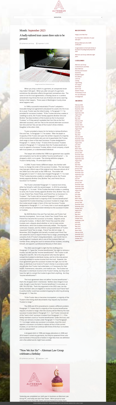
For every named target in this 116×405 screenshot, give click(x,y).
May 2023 (77, 147)
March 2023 (78, 149)
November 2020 (79, 186)
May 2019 (77, 214)
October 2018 (78, 218)
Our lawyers (78, 84)
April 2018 (77, 228)
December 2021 (79, 170)
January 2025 (78, 123)
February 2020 (79, 200)
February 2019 (79, 216)
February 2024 (79, 137)
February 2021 (79, 180)
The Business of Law (80, 92)
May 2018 (77, 226)
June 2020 (77, 194)
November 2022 (79, 157)
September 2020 (79, 188)
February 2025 (79, 121)
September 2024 (79, 127)
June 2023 (77, 145)
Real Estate (78, 86)
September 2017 (79, 240)
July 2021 (77, 178)
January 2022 (78, 168)
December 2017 (79, 234)
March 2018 (78, 230)
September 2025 (79, 113)
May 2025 (77, 119)
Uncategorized (79, 96)
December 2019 (79, 204)
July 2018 (77, 222)
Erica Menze (78, 77)
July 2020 (77, 192)
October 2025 (78, 111)
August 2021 (78, 176)
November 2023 (79, 139)
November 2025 (79, 109)
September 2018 (79, 220)
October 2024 (78, 125)
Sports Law (78, 88)
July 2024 (77, 131)
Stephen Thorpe (79, 90)
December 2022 (79, 155)
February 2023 (79, 151)
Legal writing (78, 82)
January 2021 (78, 182)
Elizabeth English (79, 75)
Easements (78, 73)
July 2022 (77, 162)
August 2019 (78, 210)
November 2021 (79, 172)
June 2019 (77, 212)
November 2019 (79, 206)
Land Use (77, 78)
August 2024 (78, 129)
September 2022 (79, 159)
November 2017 (79, 236)
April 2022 (77, 164)
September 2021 (79, 174)
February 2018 (79, 232)
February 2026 (79, 105)
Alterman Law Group (28, 43)
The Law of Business (80, 94)
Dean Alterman (79, 69)
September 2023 (79, 141)
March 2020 (78, 198)
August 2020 (78, 190)
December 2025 (79, 107)
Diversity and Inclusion (81, 71)
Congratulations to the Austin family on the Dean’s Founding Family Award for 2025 (85, 49)
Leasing (77, 80)
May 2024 (77, 135)
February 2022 (79, 166)
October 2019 (78, 208)
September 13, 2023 (43, 43)
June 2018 (77, 224)
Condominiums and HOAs (82, 67)
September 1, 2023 (43, 358)
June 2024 (77, 133)
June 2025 (77, 117)
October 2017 (78, 238)
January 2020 (78, 202)
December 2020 (79, 184)
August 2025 (78, 115)
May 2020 (77, 196)
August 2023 (78, 143)
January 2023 (78, 153)
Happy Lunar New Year (81, 34)
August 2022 (78, 160)
